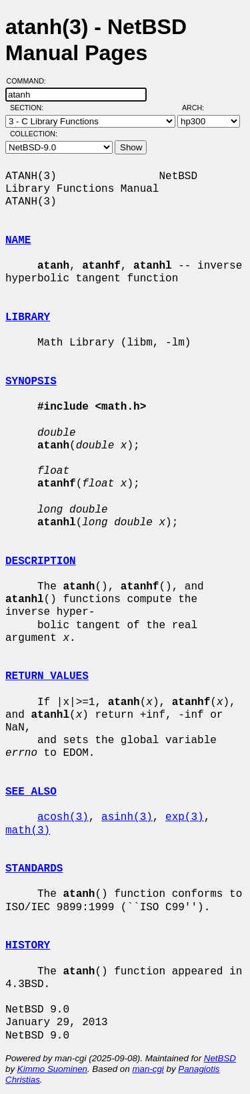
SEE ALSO (31, 792)
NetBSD (220, 1058)
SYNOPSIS (31, 381)
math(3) (27, 830)
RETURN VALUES (47, 676)
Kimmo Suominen (52, 1069)
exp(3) (184, 817)
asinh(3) (127, 817)
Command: (30, 81)
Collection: (33, 134)
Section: (29, 108)
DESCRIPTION (40, 561)
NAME (18, 240)
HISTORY (27, 945)
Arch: (199, 108)
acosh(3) (63, 817)
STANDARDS (34, 868)
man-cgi (147, 1069)
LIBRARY (27, 317)
